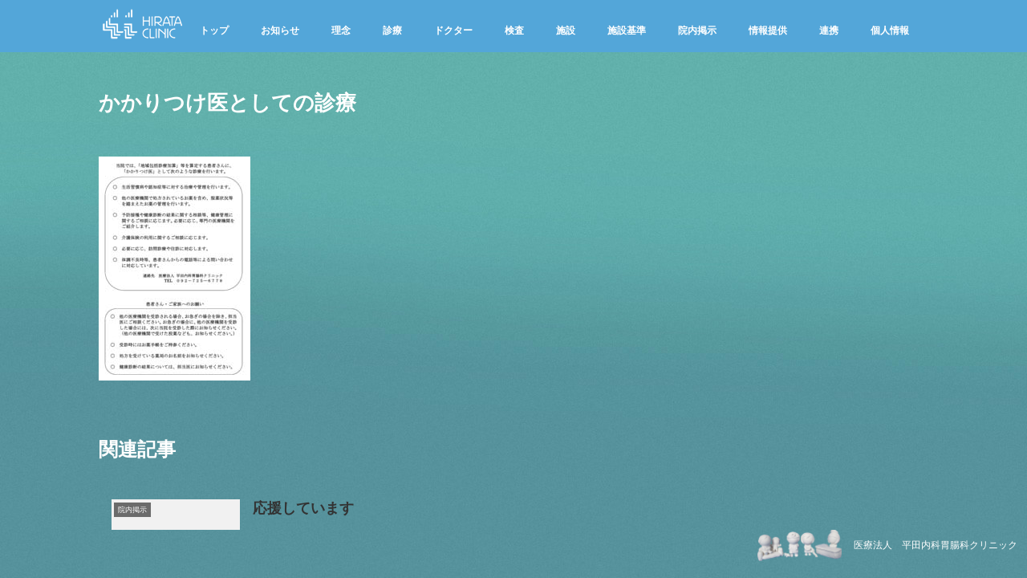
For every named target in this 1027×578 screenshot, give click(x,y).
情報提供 (768, 30)
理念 (341, 30)
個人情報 (890, 30)
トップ (214, 30)
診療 (392, 30)
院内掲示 (697, 30)
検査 (514, 30)
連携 (828, 30)
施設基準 (626, 30)
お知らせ (280, 30)
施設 (565, 30)
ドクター (453, 30)
